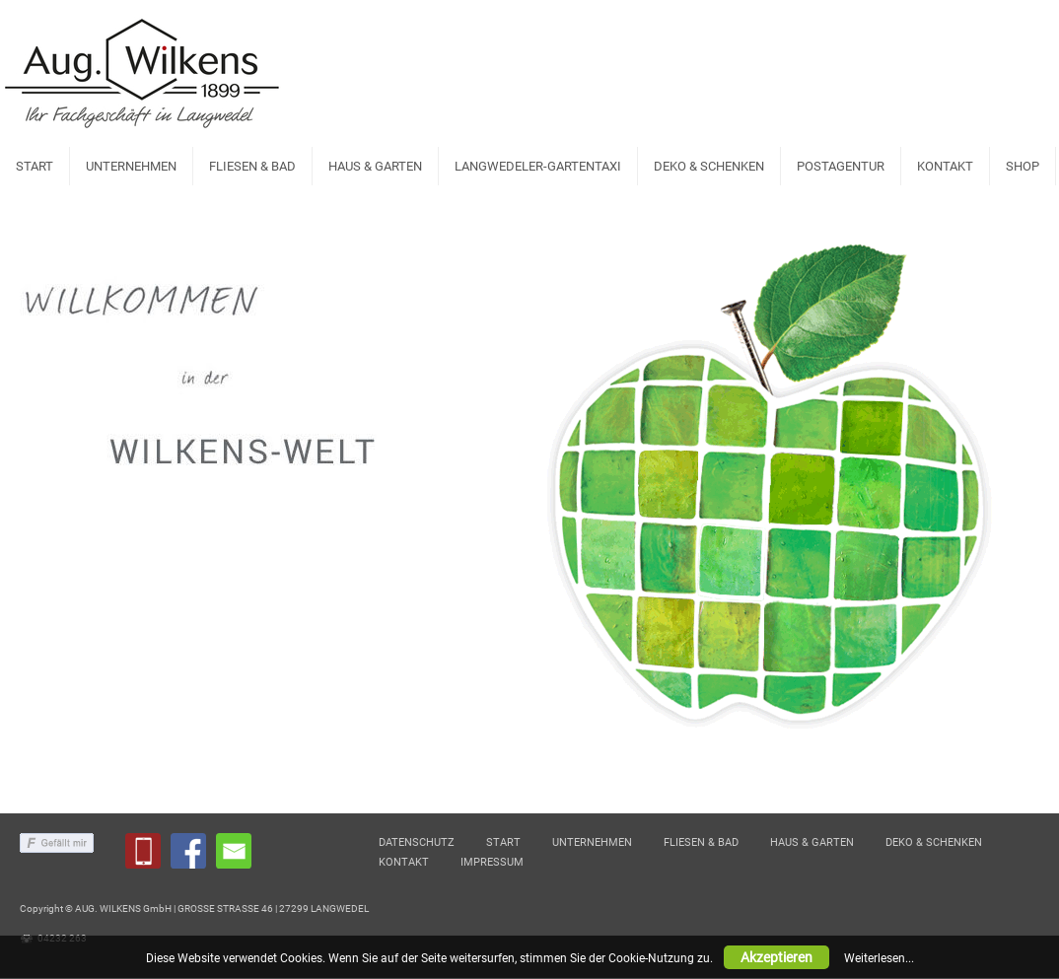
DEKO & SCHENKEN (709, 166)
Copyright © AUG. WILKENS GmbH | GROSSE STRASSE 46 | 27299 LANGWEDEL (194, 909)
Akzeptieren (776, 957)
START (34, 166)
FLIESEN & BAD (252, 166)
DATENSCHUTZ (417, 843)
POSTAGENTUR (840, 166)
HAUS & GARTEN (375, 166)
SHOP (1022, 166)
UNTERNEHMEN (131, 166)
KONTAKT (945, 166)
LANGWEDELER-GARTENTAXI (538, 166)
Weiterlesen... (879, 958)
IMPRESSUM (492, 863)
